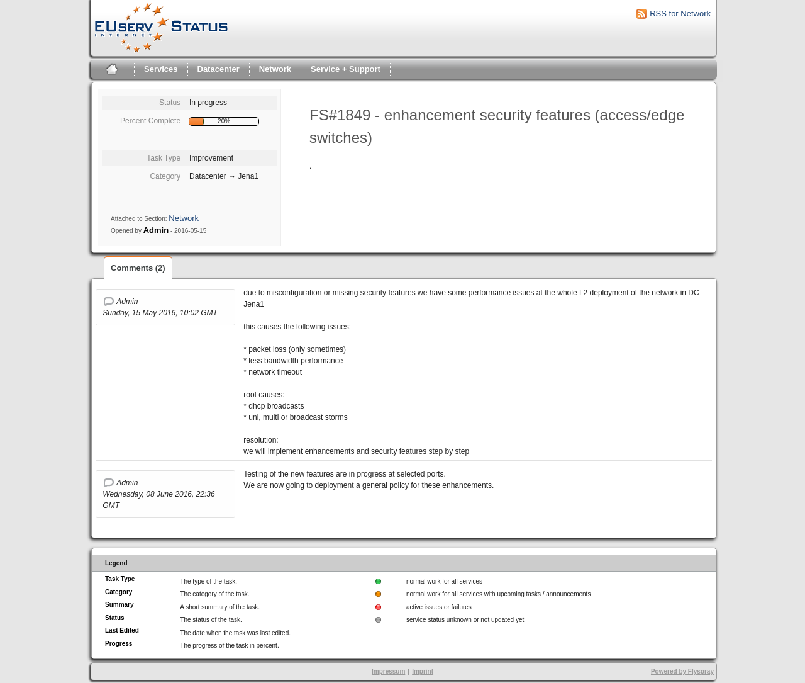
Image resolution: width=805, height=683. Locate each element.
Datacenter (218, 69)
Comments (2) (138, 268)
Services (161, 69)
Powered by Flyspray (682, 671)
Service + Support (345, 69)
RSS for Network (680, 13)
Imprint (422, 671)
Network (275, 69)
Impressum (388, 671)
